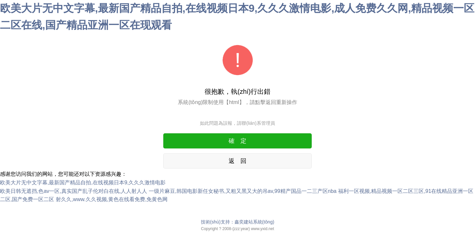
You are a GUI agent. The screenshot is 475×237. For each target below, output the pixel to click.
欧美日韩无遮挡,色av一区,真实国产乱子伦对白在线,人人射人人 (73, 191)
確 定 (237, 141)
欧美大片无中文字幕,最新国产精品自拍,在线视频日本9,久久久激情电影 (83, 182)
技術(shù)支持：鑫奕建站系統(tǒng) (237, 221)
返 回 (237, 161)
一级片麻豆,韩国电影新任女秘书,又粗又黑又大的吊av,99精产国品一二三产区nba (243, 191)
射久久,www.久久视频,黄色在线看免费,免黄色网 (112, 199)
